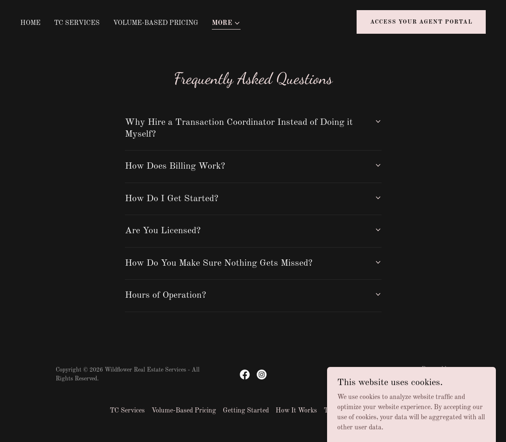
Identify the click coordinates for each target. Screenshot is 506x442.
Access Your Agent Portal (421, 22)
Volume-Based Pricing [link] (155, 23)
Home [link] (30, 23)
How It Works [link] (296, 410)
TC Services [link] (77, 23)
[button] (226, 24)
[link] (244, 374)
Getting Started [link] (246, 410)
